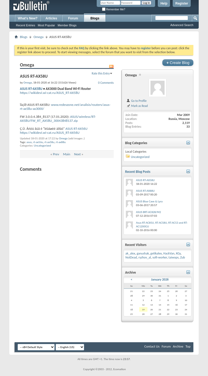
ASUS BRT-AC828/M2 (148, 212)
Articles (51, 18)
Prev (56, 154)
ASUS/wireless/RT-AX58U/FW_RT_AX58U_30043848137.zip (58, 119)
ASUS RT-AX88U (145, 191)
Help (163, 3)
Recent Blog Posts (137, 172)
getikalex (156, 253)
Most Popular (46, 25)
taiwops (173, 257)
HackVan (169, 253)
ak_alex (130, 253)
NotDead (131, 257)
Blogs (95, 18)
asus (29, 142)
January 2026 (160, 279)
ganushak (143, 253)
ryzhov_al (144, 257)
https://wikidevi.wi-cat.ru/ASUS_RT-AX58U (49, 93)
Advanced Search (181, 25)
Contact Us (151, 346)
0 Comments (106, 83)
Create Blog (177, 62)
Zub (182, 257)
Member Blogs (67, 25)
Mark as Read (137, 106)
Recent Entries (25, 25)
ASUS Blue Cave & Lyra (149, 201)
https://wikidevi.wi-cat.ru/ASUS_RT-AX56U (49, 133)
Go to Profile (136, 101)
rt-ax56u (38, 142)
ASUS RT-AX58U (31, 89)
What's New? (27, 18)
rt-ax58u (49, 142)
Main (66, 154)
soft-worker (159, 257)
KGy (178, 253)
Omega (38, 37)
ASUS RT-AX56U (76, 129)
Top (187, 346)
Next (77, 154)
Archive (178, 346)
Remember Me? (113, 9)
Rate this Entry (101, 73)
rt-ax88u (61, 142)
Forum (73, 18)
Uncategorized (42, 145)
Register (181, 3)
